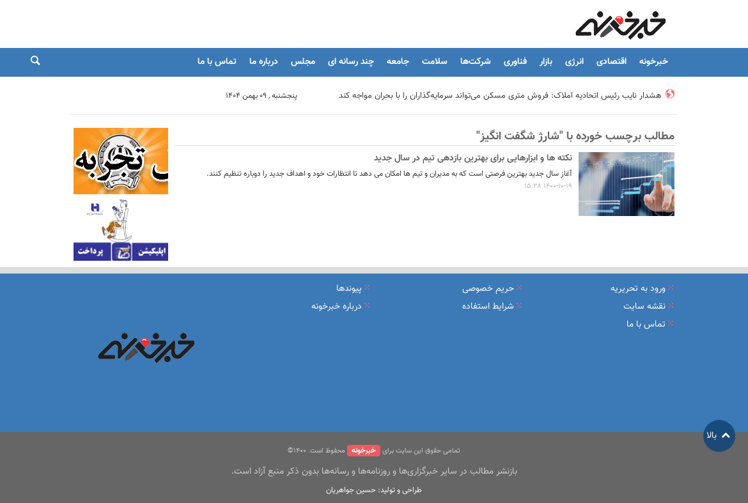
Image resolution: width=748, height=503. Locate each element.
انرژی (574, 62)
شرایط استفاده (488, 307)
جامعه (398, 62)
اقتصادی (611, 62)
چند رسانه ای (351, 62)
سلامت (435, 62)
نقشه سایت (644, 307)
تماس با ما (217, 62)
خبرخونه (653, 62)
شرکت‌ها (475, 62)
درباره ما (263, 62)
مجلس (303, 62)
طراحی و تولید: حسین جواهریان (374, 490)
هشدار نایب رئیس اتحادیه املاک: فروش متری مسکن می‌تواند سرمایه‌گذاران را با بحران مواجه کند (500, 95)
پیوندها (349, 289)
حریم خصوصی (488, 289)
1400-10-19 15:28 (548, 186)
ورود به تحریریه (638, 289)
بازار (546, 62)
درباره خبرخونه (336, 307)
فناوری (515, 62)
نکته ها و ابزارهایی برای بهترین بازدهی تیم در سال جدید (473, 158)
